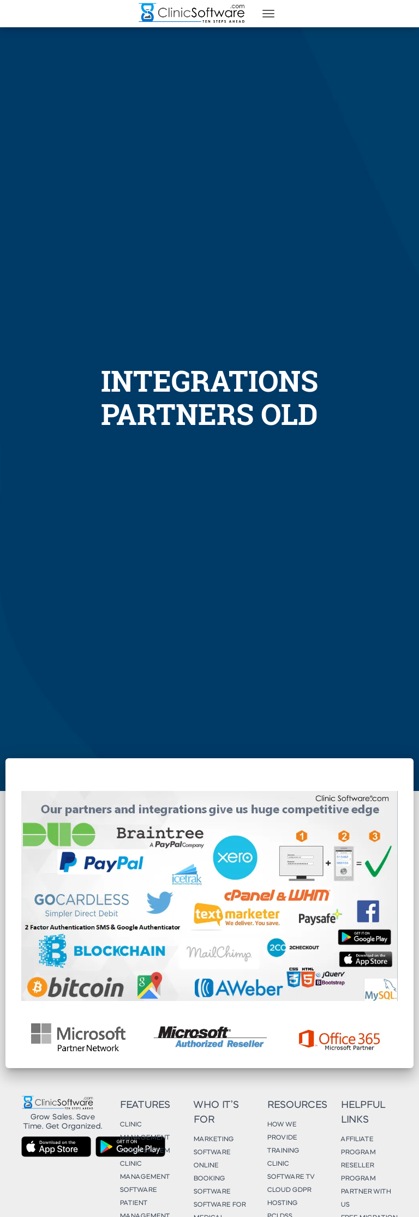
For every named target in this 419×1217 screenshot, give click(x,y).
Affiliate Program (357, 1146)
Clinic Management (144, 1131)
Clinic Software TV (291, 1170)
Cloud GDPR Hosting (289, 1197)
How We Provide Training (283, 1138)
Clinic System (144, 1151)
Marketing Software (213, 1146)
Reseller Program (357, 1172)
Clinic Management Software (144, 1177)
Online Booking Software (211, 1178)
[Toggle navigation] (268, 13)
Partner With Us (365, 1198)
